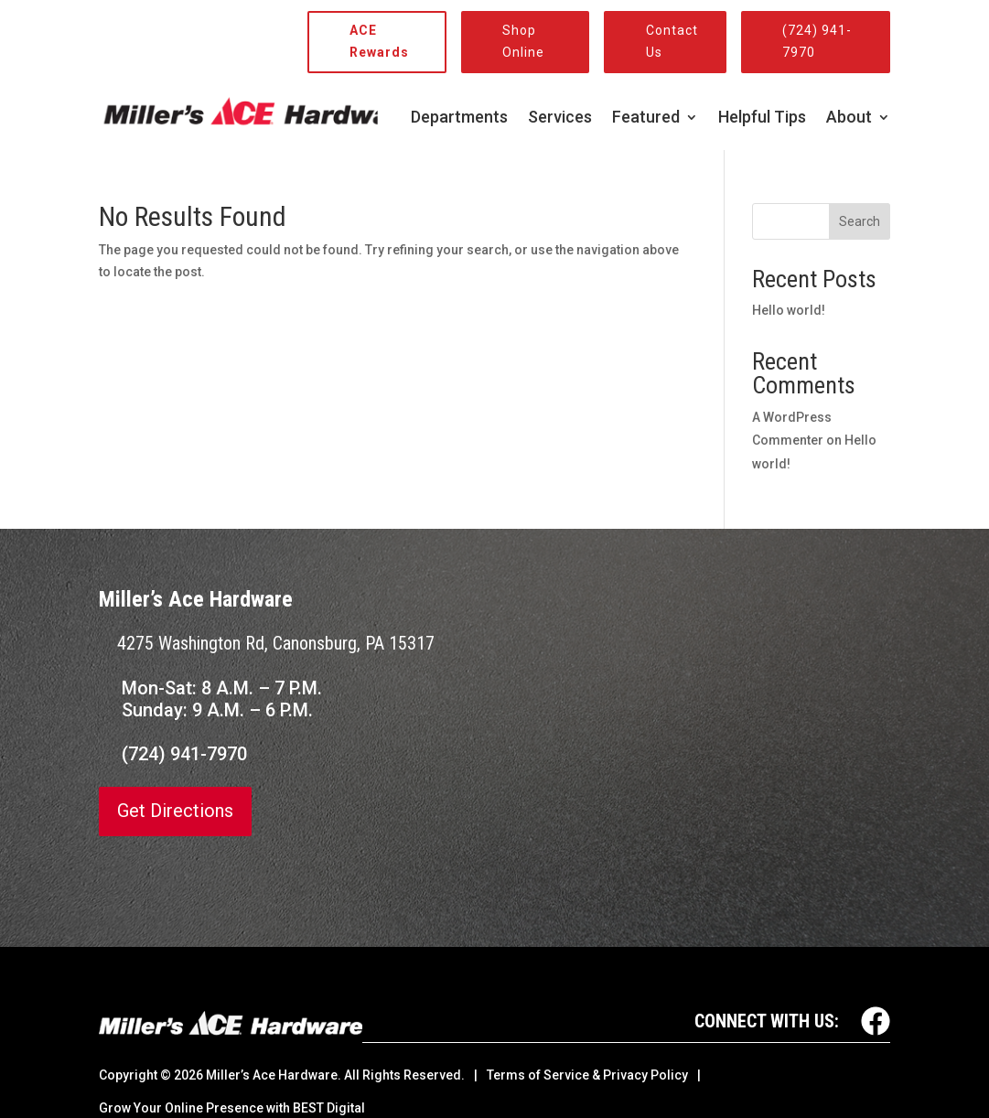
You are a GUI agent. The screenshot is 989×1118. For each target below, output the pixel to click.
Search (859, 221)
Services (560, 118)
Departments (459, 118)
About (849, 118)
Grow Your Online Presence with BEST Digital (232, 1108)
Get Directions (175, 811)
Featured (646, 118)
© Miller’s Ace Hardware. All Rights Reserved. (312, 1075)
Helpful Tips (762, 118)
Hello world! (788, 310)
